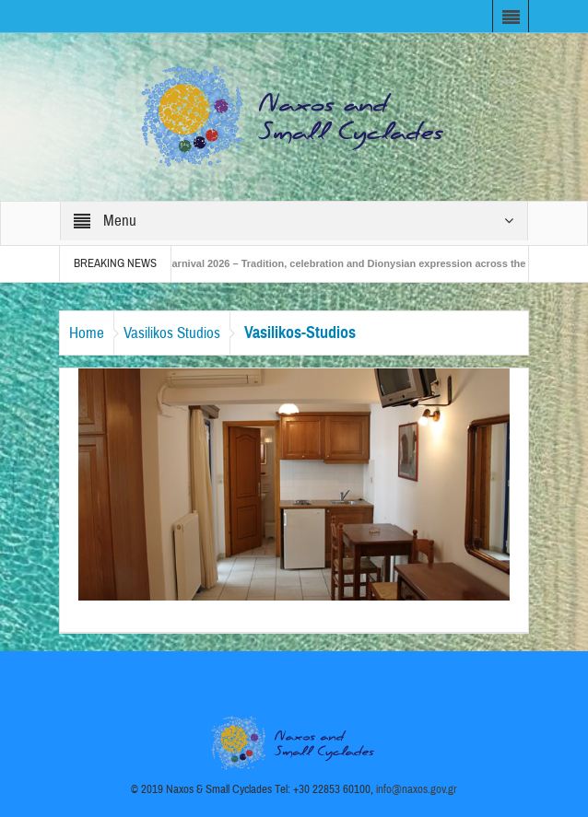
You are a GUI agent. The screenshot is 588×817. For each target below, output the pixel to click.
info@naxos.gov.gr (416, 789)
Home (86, 333)
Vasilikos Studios (171, 333)
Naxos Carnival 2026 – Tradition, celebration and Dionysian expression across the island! (351, 263)
